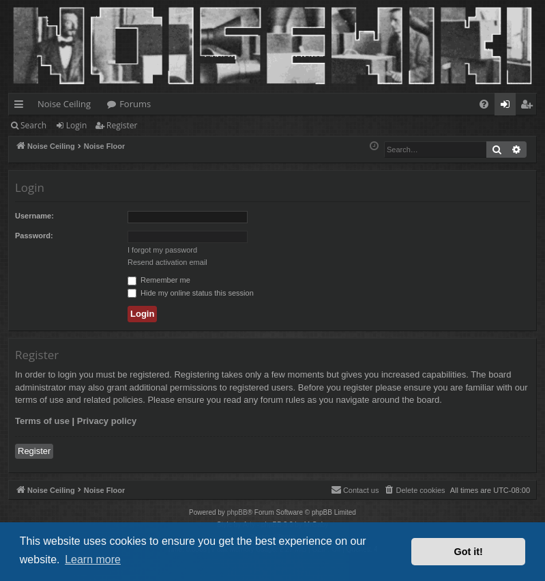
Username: (34, 216)
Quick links (21, 106)
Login (76, 125)
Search (33, 125)
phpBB (237, 512)
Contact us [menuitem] (355, 489)
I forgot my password (162, 250)
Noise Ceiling (64, 104)
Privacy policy (106, 421)
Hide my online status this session (191, 293)
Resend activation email (167, 262)
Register (121, 125)
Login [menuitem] (508, 106)
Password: (34, 235)
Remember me (159, 280)
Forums (135, 104)
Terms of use (42, 421)
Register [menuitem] (529, 106)
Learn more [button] (93, 559)
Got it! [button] (468, 551)
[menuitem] (484, 104)
